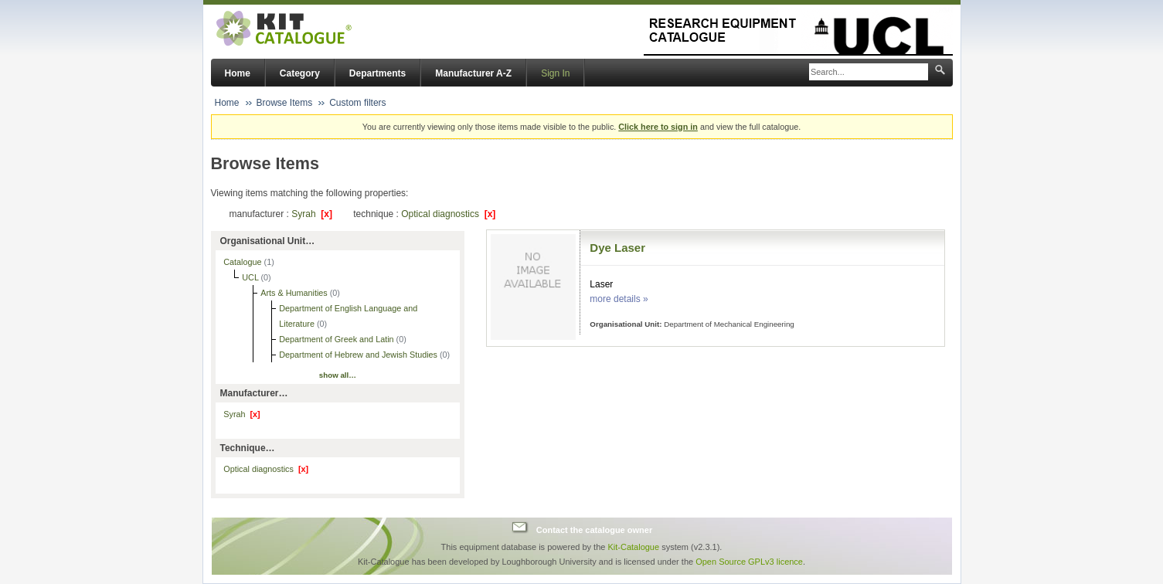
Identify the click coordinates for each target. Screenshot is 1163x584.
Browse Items (285, 102)
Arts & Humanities (294, 292)
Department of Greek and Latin (337, 339)
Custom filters (357, 102)
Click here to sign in (658, 126)
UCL (251, 277)
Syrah (311, 214)
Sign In (555, 73)
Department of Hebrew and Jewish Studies (359, 354)
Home (237, 73)
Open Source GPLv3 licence (749, 561)
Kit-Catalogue (633, 547)
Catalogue (243, 262)
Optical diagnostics (448, 214)
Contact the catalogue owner (594, 529)
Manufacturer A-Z (473, 73)
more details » (619, 299)
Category (300, 73)
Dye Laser (617, 247)
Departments (377, 73)
